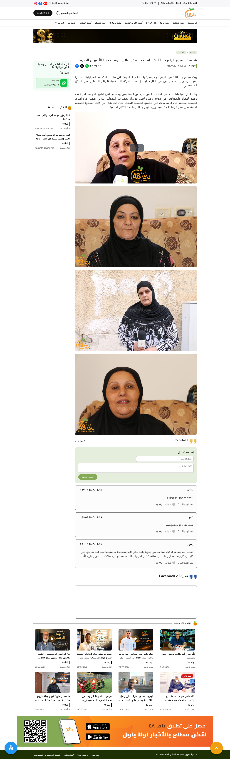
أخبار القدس (85, 23)
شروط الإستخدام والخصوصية (47, 755)
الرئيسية (192, 23)
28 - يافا (151, 3)
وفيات (71, 23)
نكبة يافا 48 (115, 23)
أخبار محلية (178, 23)
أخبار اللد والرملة (134, 23)
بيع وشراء (100, 23)
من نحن (95, 755)
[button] (170, 505)
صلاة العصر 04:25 (60, 3)
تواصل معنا (82, 755)
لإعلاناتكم (69, 755)
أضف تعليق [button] (88, 477)
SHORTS (151, 23)
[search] (67, 13)
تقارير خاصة (181, 52)
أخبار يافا (164, 23)
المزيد (60, 23)
